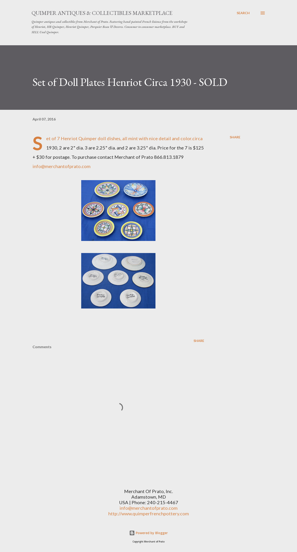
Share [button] (235, 137)
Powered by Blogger (148, 533)
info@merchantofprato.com (61, 166)
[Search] (243, 13)
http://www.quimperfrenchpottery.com (148, 513)
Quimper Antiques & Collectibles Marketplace (102, 12)
